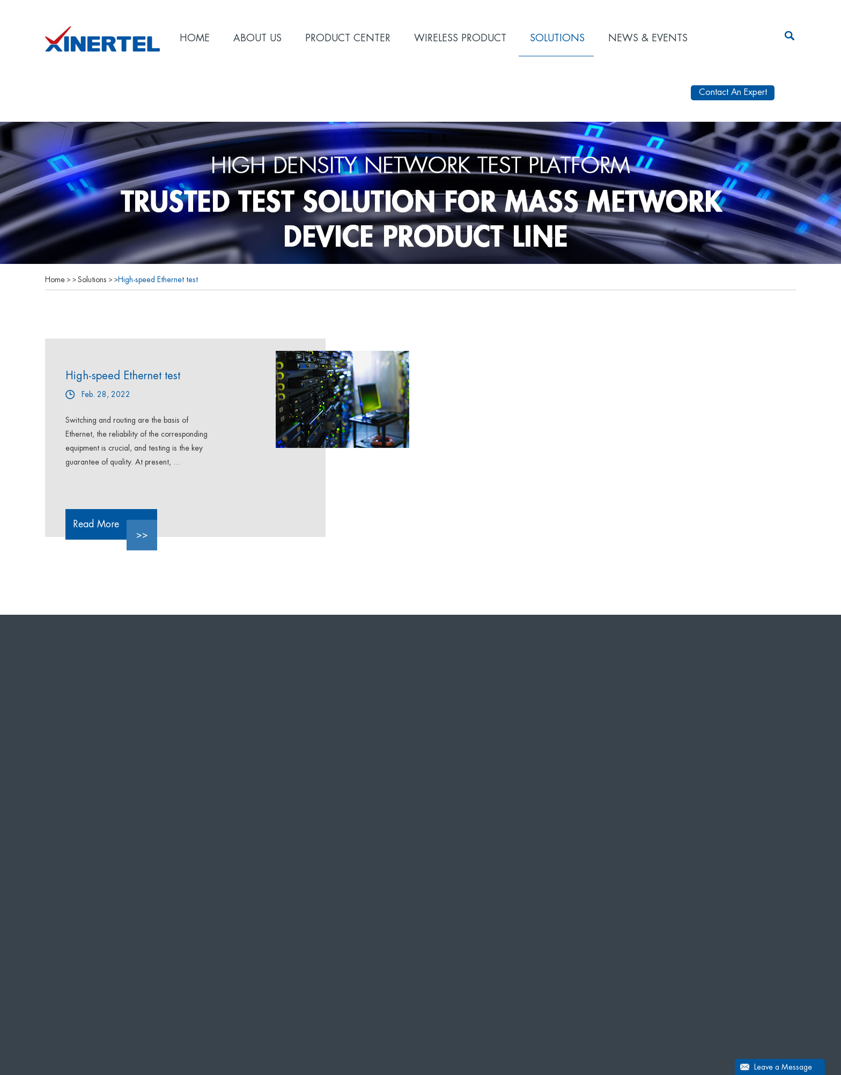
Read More (115, 529)
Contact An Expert (733, 92)
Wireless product (460, 38)
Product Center (347, 38)
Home (195, 38)
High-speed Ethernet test (158, 279)
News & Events (648, 38)
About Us (257, 38)
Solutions (557, 38)
